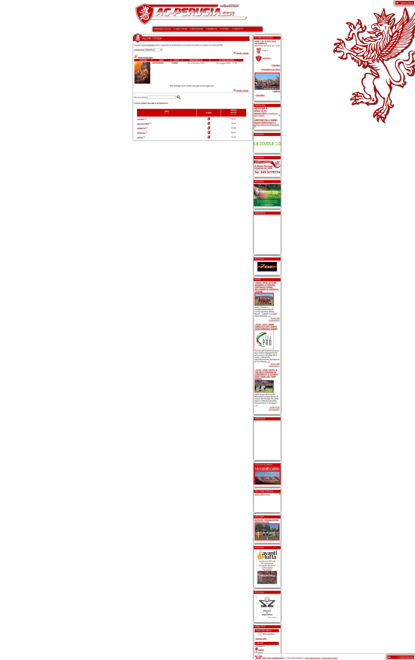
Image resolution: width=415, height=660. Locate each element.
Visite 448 (275, 364)
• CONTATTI (237, 29)
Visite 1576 (275, 407)
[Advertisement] (263, 233)
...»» (268, 316)
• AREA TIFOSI (180, 29)
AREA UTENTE (407, 3)
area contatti (148, 45)
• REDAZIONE (196, 29)
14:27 (260, 653)
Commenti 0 (274, 320)
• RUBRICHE (211, 29)
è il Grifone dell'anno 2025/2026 (266, 124)
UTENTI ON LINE (406, 657)
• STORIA (224, 29)
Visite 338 (275, 318)
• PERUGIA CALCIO (162, 29)
